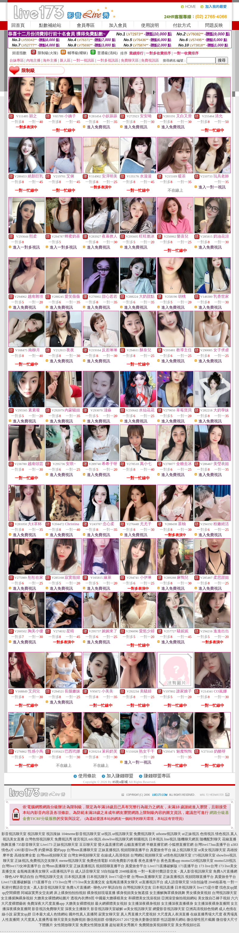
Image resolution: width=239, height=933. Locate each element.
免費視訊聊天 (144, 834)
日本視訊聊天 (97, 877)
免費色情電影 (97, 861)
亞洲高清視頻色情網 (202, 909)
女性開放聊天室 (66, 925)
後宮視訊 (80, 839)
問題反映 (214, 25)
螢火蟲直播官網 (110, 844)
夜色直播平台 (149, 861)
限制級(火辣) (48, 53)
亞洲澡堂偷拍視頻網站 (179, 898)
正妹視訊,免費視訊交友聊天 (36, 861)
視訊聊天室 (36, 834)
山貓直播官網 (134, 844)
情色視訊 (222, 834)
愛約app (60, 850)
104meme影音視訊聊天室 (80, 834)
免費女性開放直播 (94, 925)
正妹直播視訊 (109, 850)
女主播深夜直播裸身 (177, 903)
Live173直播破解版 (162, 866)
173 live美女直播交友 (88, 882)
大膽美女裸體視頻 (79, 903)
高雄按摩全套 (25, 855)
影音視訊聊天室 (13, 834)
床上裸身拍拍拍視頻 (70, 893)
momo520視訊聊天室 (197, 861)
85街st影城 (120, 782)
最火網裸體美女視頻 (111, 903)
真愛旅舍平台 (160, 850)
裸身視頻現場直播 (101, 893)
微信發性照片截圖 (201, 920)
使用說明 (150, 25)
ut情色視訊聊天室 (177, 855)
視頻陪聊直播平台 (135, 850)
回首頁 (18, 25)
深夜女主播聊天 (77, 909)
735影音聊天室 (28, 844)
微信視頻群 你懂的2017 (105, 920)
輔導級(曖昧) (78, 53)
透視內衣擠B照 (82, 898)
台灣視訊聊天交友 (49, 877)
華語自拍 (27, 877)
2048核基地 (128, 871)
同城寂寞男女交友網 (37, 893)
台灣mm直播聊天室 (82, 850)
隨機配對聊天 (210, 839)
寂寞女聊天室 (109, 914)
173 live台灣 (208, 866)
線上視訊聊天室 (184, 850)
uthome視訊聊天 (168, 834)
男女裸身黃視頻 (198, 893)
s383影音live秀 (26, 850)
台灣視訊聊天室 (224, 893)
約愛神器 (45, 850)
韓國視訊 (141, 839)
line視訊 (170, 839)
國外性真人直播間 (83, 914)
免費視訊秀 (63, 839)
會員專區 (86, 25)
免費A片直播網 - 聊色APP (86, 887)
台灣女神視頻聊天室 (84, 855)
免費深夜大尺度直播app (45, 903)
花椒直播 (229, 839)
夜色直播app (170, 861)
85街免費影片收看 (123, 861)
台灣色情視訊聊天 (39, 839)
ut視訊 (106, 834)
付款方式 (182, 25)
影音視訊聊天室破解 (107, 909)
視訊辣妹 (53, 834)
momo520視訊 (225, 861)
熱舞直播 (8, 844)
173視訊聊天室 (203, 855)
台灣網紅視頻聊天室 (146, 855)
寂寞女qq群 (22, 914)
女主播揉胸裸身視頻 (17, 898)
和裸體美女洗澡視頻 (144, 898)
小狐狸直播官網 (180, 844)
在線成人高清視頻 (115, 855)
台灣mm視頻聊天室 (52, 855)
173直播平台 (188, 866)
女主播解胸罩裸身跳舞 (167, 893)
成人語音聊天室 (87, 871)
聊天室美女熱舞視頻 (70, 920)
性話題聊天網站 (173, 920)
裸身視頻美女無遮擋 (132, 893)
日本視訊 (156, 839)
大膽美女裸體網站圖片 (52, 898)
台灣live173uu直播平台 (212, 844)
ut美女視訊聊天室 (212, 850)
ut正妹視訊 (190, 834)
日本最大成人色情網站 (50, 914)
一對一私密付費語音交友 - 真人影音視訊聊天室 (175, 871)
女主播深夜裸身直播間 (212, 903)
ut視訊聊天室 (122, 834)
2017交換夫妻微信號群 (142, 920)
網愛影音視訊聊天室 (169, 909)
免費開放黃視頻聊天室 (156, 925)
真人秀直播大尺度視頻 (138, 914)
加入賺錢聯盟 (120, 775)
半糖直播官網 (157, 844)
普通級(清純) (107, 53)
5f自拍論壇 (109, 871)
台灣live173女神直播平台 (21, 866)
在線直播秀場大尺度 (206, 914)
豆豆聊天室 (88, 844)
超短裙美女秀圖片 (123, 925)
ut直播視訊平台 (62, 871)
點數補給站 (50, 25)
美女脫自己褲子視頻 (214, 898)
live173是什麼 (119, 877)
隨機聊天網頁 (188, 839)
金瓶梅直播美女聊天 (33, 871)
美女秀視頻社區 (187, 925)
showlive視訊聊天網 (117, 839)
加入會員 (118, 25)
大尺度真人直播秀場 (37, 920)
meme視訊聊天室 (72, 861)
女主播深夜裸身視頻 (144, 903)
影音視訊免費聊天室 (48, 909)
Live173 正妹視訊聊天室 (59, 844)
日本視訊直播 (75, 877)
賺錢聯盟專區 (157, 775)
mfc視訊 (94, 839)
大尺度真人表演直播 (173, 914)
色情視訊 (207, 834)
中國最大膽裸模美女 (111, 898)
